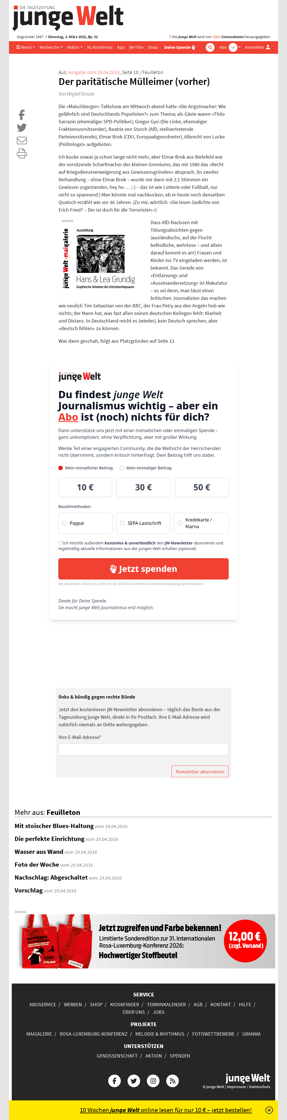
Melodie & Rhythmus (159, 1034)
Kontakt (220, 1004)
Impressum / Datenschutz (248, 1086)
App (121, 47)
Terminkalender (166, 1004)
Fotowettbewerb (213, 1034)
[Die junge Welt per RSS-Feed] (172, 1080)
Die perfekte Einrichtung (49, 839)
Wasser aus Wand (39, 851)
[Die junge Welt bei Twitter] (134, 1080)
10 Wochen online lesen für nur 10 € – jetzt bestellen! (166, 1110)
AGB (198, 1004)
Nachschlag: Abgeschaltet (51, 877)
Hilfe (245, 1004)
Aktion (73, 47)
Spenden (180, 1055)
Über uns (133, 1012)
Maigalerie (39, 1034)
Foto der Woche (37, 864)
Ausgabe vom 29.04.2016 (94, 72)
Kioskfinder (124, 1004)
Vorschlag (29, 890)
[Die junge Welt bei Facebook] (114, 1080)
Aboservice (42, 1004)
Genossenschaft (117, 1055)
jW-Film (136, 47)
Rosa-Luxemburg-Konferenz (94, 1034)
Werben (73, 1004)
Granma (251, 1034)
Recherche (49, 47)
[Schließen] (269, 1110)
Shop (153, 47)
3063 (217, 36)
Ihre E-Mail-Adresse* (80, 737)
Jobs (159, 1012)
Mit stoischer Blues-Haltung (54, 826)
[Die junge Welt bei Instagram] (153, 1080)
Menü (24, 47)
